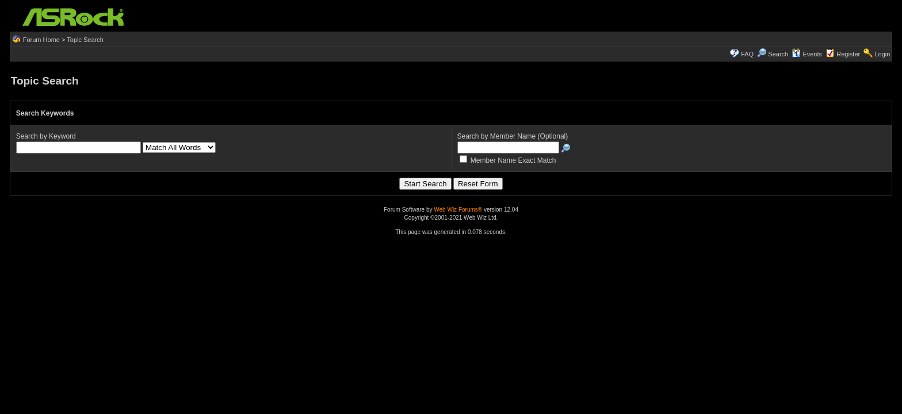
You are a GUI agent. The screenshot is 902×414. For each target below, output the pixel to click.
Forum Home (41, 39)
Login (882, 54)
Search (778, 54)
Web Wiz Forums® (458, 209)
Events (807, 54)
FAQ (747, 54)
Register (848, 54)
